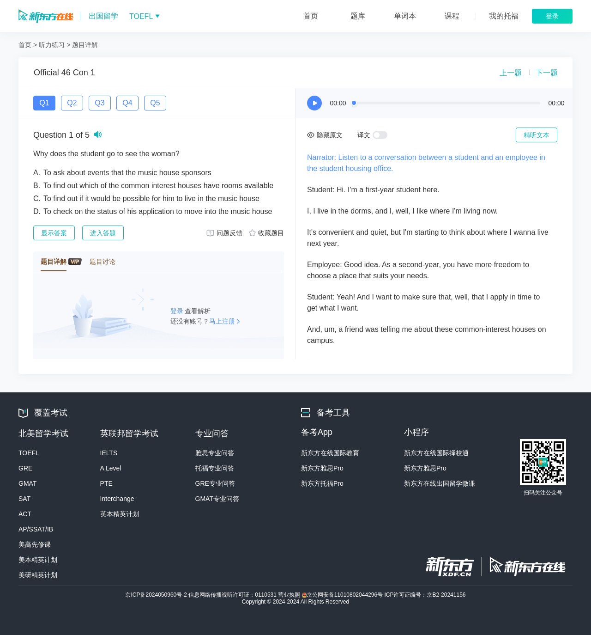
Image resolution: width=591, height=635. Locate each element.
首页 (24, 45)
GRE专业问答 (215, 483)
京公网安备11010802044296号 (343, 595)
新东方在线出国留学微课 (439, 483)
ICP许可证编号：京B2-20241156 (424, 595)
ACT (24, 514)
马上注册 (222, 321)
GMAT (27, 483)
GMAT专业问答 (217, 498)
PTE (106, 483)
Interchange (117, 498)
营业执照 (290, 595)
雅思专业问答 (214, 453)
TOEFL (28, 453)
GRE (25, 468)
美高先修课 (34, 544)
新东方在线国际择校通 (436, 453)
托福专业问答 (214, 468)
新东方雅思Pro (322, 468)
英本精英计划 (119, 514)
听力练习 (52, 45)
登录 (177, 311)
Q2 (72, 103)
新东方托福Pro (322, 483)
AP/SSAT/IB (35, 529)
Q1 (44, 103)
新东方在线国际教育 (330, 453)
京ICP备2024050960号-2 (156, 595)
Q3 (99, 103)
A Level (110, 468)
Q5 (155, 103)
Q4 (127, 103)
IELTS (109, 453)
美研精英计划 (37, 575)
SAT (24, 498)
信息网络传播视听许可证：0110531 (233, 595)
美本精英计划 (37, 559)
